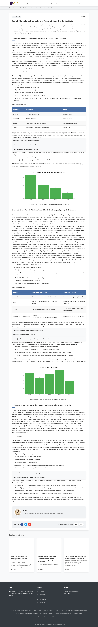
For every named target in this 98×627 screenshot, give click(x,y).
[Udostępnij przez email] (29, 524)
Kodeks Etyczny (43, 613)
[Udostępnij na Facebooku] (21, 524)
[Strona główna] (14, 3)
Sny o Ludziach (29, 3)
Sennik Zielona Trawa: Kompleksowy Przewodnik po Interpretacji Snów (75, 557)
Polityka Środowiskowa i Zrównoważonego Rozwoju (76, 610)
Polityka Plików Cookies (48, 610)
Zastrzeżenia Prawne (77, 613)
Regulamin (65, 616)
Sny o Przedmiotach (42, 3)
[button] (76, 524)
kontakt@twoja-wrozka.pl (73, 591)
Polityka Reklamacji (37, 610)
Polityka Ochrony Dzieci (26, 610)
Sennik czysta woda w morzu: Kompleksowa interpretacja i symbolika (19, 558)
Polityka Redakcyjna (59, 610)
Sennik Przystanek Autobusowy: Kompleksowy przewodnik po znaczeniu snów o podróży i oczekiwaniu (47, 559)
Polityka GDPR (51, 613)
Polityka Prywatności (56, 616)
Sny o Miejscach (79, 3)
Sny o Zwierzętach (54, 3)
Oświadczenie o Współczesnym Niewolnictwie (41, 616)
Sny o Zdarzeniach (66, 3)
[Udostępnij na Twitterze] (25, 524)
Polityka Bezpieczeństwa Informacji (63, 613)
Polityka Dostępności (15, 610)
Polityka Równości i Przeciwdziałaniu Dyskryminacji (27, 613)
